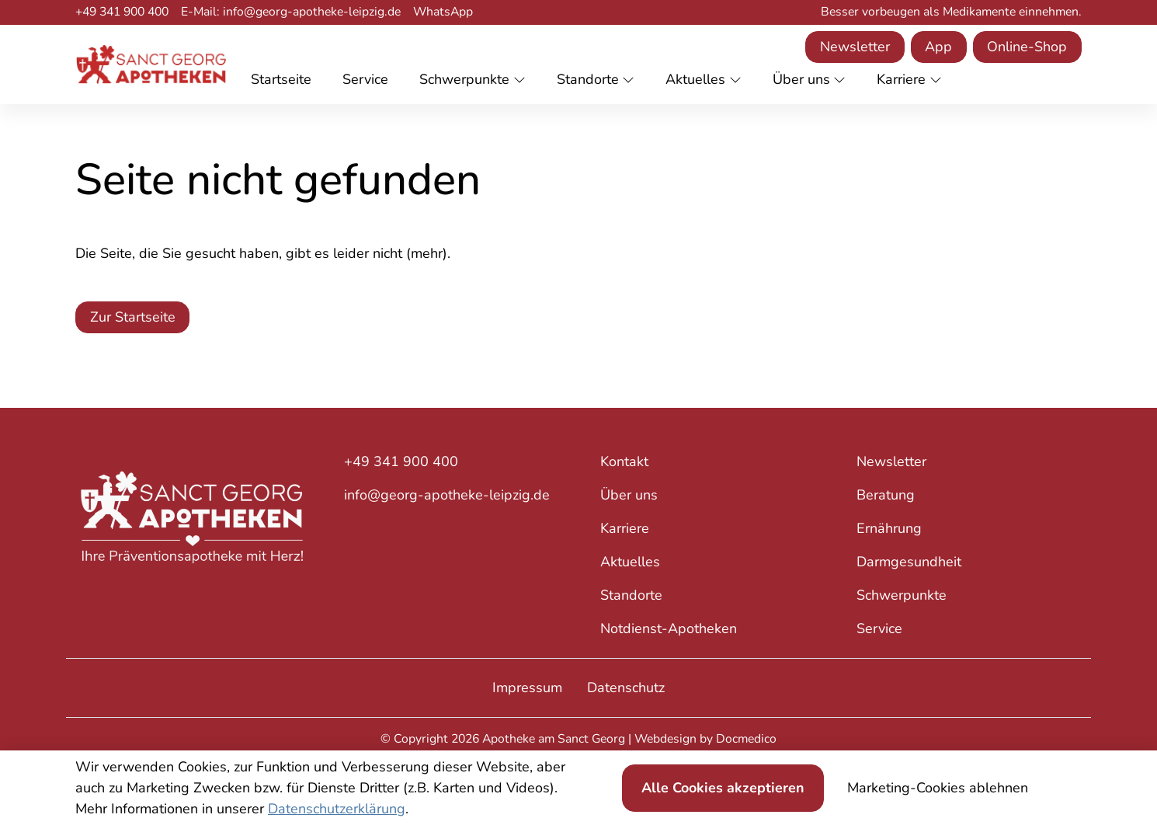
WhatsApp (443, 11)
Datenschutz (626, 687)
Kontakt (624, 461)
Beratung (885, 495)
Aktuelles (630, 561)
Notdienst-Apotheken (668, 628)
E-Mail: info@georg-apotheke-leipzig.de (291, 11)
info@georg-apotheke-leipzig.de (447, 495)
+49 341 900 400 (122, 11)
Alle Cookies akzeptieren (722, 787)
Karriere (624, 528)
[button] (284, 80)
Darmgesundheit (908, 561)
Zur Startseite (132, 317)
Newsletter (855, 46)
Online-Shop (1027, 46)
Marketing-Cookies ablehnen (937, 787)
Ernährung (889, 528)
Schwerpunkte (901, 595)
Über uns (629, 495)
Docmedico (746, 738)
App (938, 46)
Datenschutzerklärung (336, 808)
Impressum (527, 687)
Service (879, 628)
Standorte (631, 595)
